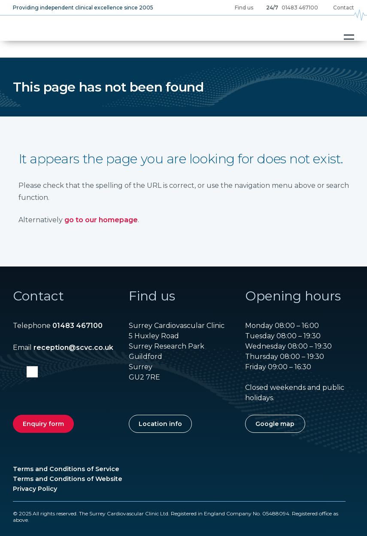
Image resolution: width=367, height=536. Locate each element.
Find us (244, 7)
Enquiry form (43, 424)
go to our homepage (101, 220)
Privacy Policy (35, 489)
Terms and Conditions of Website (67, 479)
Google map (274, 424)
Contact (343, 7)
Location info (160, 424)
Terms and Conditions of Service (66, 469)
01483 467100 (300, 7)
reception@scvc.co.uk (73, 347)
